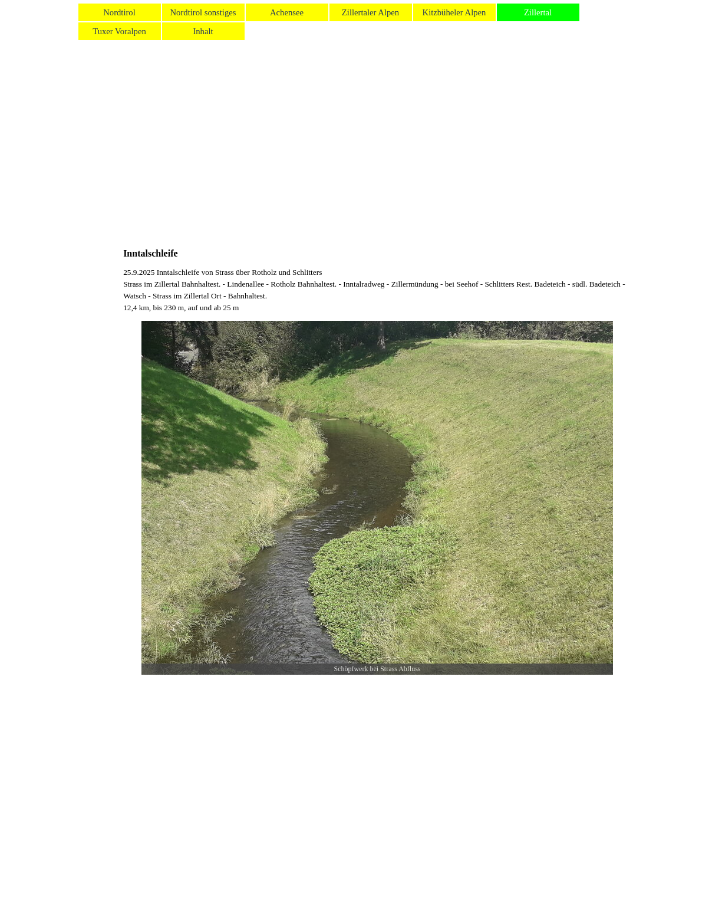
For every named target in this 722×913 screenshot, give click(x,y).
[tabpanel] (377, 290)
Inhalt (203, 31)
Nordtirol (119, 12)
